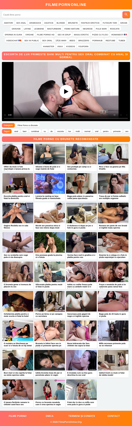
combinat (35, 131)
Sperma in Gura (13, 35)
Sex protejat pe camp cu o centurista (79, 168)
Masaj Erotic (81, 35)
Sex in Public (31, 40)
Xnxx (60, 46)
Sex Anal (21, 23)
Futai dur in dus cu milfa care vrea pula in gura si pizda (80, 403)
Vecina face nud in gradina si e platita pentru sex (81, 256)
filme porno (18, 416)
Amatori (8, 23)
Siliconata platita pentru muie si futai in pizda (49, 285)
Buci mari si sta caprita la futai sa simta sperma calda (18, 374)
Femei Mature (72, 29)
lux (70, 131)
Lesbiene (39, 29)
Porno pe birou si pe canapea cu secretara (49, 315)
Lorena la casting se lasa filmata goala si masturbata (48, 197)
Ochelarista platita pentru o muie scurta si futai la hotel (16, 315)
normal (87, 131)
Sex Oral (47, 40)
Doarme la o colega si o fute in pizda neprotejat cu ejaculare (113, 256)
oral (96, 131)
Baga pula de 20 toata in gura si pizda (112, 315)
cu (45, 131)
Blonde (61, 23)
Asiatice (48, 23)
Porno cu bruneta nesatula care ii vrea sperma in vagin (48, 403)
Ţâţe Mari (61, 40)
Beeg (72, 40)
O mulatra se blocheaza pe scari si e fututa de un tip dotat (18, 344)
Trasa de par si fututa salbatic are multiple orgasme (112, 197)
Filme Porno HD (45, 35)
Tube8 (122, 40)
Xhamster (48, 46)
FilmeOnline (66, 5)
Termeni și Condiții (81, 416)
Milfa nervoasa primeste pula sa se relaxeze (112, 344)
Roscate (115, 29)
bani (24, 131)
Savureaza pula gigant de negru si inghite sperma (78, 315)
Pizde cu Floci (100, 35)
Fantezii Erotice (90, 23)
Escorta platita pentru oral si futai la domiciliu (17, 197)
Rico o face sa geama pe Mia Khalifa (112, 168)
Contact (113, 416)
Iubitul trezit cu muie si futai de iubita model (111, 374)
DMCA (49, 416)
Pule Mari (101, 29)
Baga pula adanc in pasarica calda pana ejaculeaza (80, 197)
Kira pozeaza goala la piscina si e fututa (49, 256)
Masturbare (54, 29)
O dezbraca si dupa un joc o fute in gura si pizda (80, 226)
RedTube (110, 40)
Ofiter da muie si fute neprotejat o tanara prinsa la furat (17, 169)
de (52, 131)
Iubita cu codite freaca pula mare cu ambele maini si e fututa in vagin (79, 286)
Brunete (73, 23)
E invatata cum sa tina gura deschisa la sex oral (79, 374)
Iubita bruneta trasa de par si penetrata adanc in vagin (49, 374)
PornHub (97, 40)
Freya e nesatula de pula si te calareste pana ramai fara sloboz (112, 286)
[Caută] (126, 14)
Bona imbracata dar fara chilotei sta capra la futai (78, 344)
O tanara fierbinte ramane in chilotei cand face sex (16, 403)
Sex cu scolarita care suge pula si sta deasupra (16, 256)
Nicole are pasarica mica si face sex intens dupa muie (48, 226)
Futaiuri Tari (110, 23)
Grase (123, 23)
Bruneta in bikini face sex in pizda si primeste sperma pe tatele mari (48, 345)
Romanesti (119, 35)
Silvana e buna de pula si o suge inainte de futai (48, 168)
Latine (27, 29)
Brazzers (83, 40)
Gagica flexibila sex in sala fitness (16, 226)
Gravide (16, 29)
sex (126, 131)
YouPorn (83, 46)
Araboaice (35, 23)
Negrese (88, 29)
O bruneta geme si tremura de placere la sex (17, 285)
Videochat (13, 40)
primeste (117, 131)
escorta (60, 131)
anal (16, 131)
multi (78, 131)
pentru (106, 131)
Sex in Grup (64, 35)
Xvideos (70, 46)
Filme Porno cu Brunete (28, 125)
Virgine (29, 35)
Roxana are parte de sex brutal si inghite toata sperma (113, 226)
